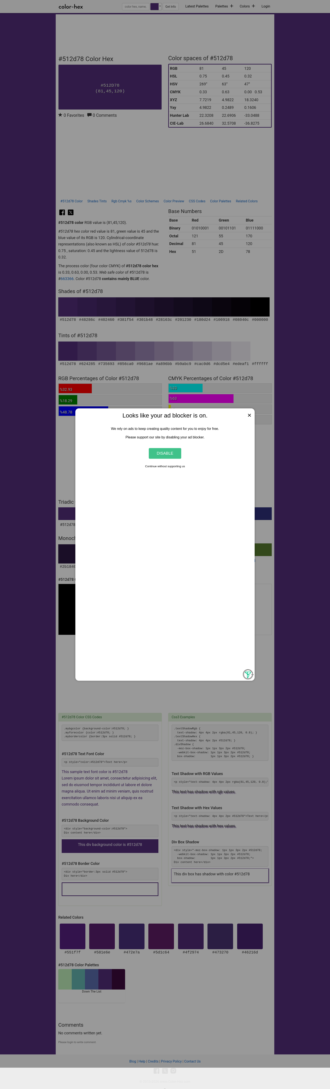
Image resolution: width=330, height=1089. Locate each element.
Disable (165, 453)
